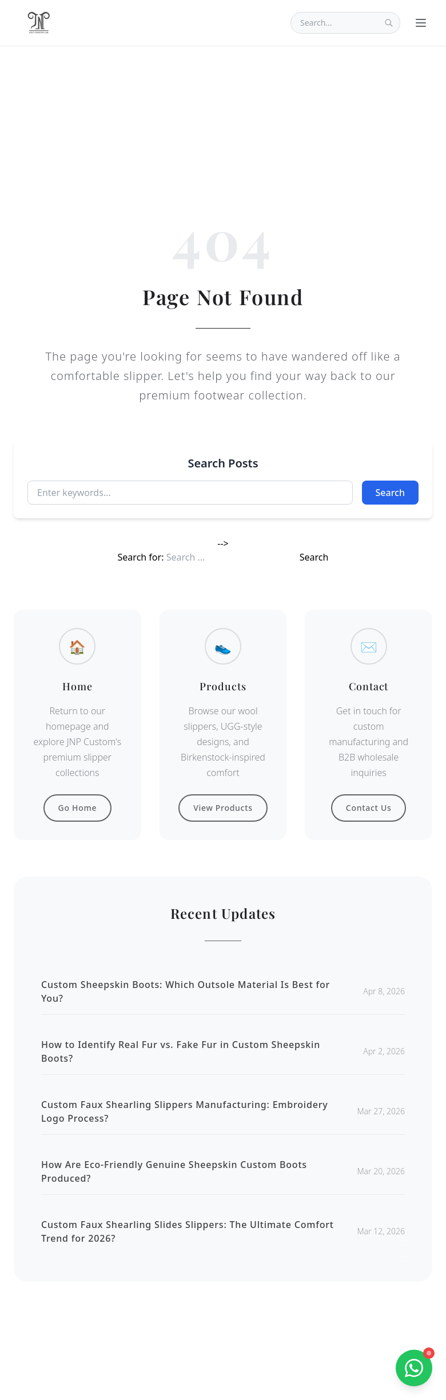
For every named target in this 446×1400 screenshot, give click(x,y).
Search (390, 492)
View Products (222, 807)
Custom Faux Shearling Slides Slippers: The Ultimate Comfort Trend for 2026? (187, 1231)
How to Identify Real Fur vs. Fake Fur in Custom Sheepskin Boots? (180, 1051)
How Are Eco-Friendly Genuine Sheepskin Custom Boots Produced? (174, 1171)
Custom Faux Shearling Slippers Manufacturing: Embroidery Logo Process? (184, 1111)
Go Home (77, 807)
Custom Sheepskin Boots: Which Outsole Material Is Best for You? (185, 991)
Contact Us (369, 807)
